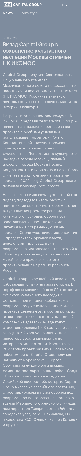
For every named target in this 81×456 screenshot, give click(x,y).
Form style (28, 13)
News (8, 13)
